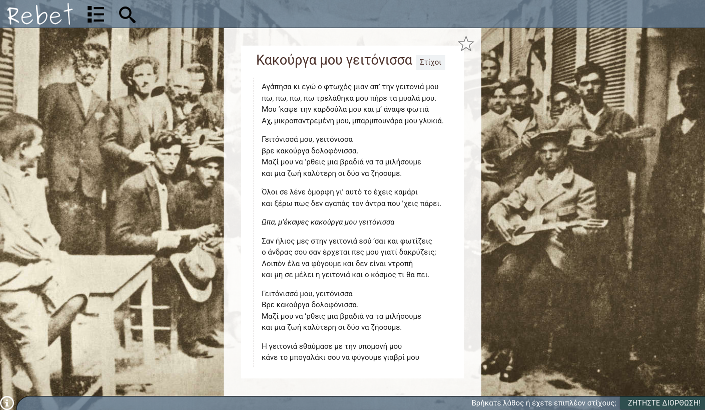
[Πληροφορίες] (7, 402)
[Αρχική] (40, 14)
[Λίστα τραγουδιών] (96, 14)
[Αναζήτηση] (193, 14)
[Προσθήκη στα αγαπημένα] (466, 44)
